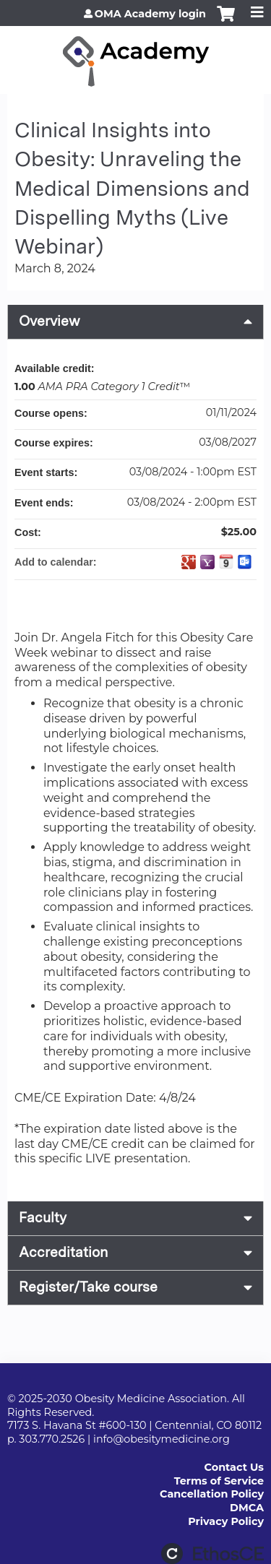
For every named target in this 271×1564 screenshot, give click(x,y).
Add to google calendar (188, 562)
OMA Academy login (150, 14)
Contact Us (234, 1467)
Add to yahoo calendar (207, 562)
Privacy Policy (226, 1521)
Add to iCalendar (226, 561)
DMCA (247, 1507)
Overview (49, 321)
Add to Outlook (245, 562)
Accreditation (63, 1252)
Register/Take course (88, 1287)
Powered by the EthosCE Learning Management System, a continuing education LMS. (212, 1553)
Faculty (42, 1217)
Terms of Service (219, 1480)
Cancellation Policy (212, 1493)
